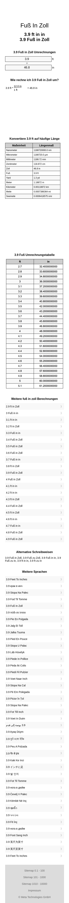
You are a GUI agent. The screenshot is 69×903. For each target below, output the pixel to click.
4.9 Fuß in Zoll (14, 539)
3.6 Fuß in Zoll (14, 452)
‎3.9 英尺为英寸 (14, 841)
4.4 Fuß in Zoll (14, 505)
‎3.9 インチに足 (14, 766)
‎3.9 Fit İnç (11, 822)
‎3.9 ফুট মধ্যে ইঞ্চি (15, 738)
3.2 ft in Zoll (12, 426)
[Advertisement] (34, 9)
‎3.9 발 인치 (12, 773)
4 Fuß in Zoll (13, 479)
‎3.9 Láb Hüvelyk (15, 652)
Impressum (34, 890)
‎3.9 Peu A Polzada (16, 746)
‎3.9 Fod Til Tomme (16, 599)
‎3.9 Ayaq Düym (15, 731)
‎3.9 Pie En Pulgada (17, 619)
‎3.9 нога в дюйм (15, 787)
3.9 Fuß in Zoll (14, 472)
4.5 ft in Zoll (12, 512)
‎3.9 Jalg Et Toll (14, 625)
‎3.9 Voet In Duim (15, 718)
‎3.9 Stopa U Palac (16, 645)
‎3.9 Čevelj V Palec (16, 794)
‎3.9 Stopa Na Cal (16, 685)
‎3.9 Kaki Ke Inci (15, 760)
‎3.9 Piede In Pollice (17, 658)
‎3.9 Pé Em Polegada (18, 692)
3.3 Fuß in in (13, 433)
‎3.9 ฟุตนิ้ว (11, 808)
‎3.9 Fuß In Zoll (14, 605)
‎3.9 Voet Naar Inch (16, 678)
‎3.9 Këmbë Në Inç (16, 800)
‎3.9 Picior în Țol (15, 698)
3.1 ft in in (11, 419)
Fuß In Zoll (34, 25)
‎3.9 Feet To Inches (16, 579)
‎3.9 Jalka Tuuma (15, 632)
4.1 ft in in (11, 486)
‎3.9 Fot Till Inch (15, 711)
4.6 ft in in (11, 519)
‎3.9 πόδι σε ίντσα (16, 612)
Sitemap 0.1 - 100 (34, 870)
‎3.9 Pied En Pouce (16, 639)
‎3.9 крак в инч (14, 586)
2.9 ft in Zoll (12, 406)
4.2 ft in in (11, 492)
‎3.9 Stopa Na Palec (17, 592)
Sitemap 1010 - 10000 (34, 883)
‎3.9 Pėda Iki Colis (16, 665)
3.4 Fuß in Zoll (14, 439)
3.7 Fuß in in (13, 459)
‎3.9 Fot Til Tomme (16, 780)
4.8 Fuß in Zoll (14, 532)
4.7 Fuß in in (13, 525)
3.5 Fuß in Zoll (14, 446)
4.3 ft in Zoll (12, 499)
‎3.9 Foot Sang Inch (17, 835)
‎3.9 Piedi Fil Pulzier (17, 672)
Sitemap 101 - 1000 (34, 877)
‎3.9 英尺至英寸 (14, 848)
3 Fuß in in (12, 413)
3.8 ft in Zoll (12, 466)
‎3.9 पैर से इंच (12, 753)
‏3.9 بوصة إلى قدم (15, 725)
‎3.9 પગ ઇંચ (12, 815)
